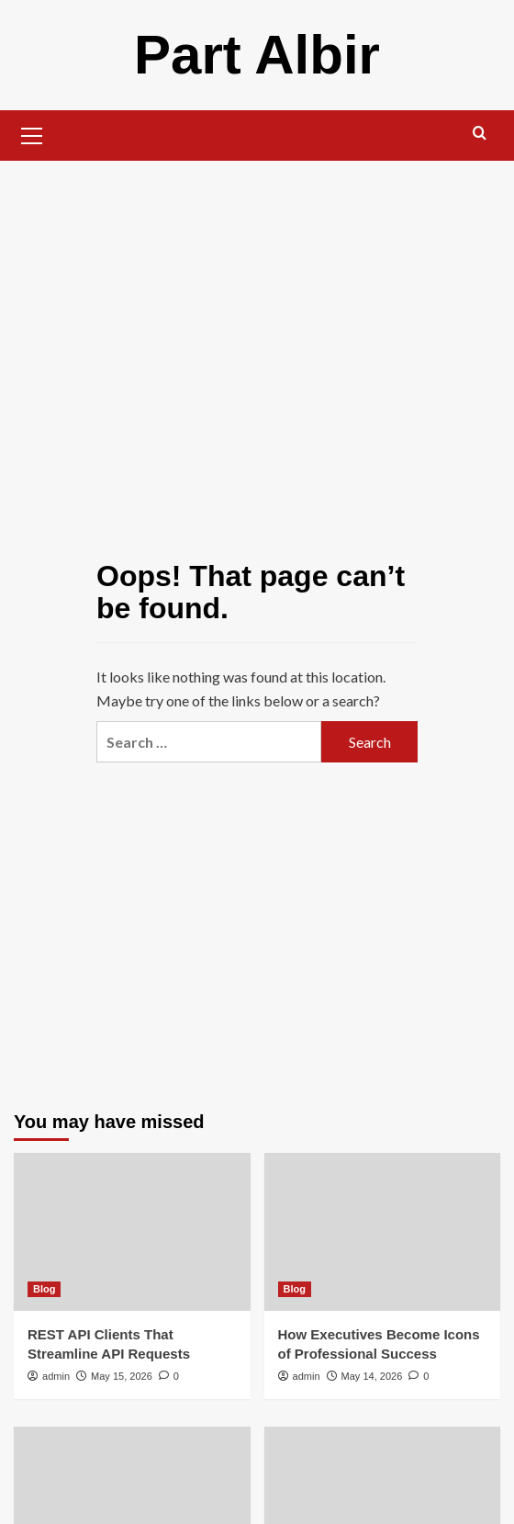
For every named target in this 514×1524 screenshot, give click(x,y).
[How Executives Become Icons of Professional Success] (382, 1232)
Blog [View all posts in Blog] (44, 1288)
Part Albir (257, 54)
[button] (32, 133)
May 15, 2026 (121, 1376)
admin (56, 1376)
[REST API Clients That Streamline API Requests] (132, 1232)
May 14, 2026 (372, 1376)
